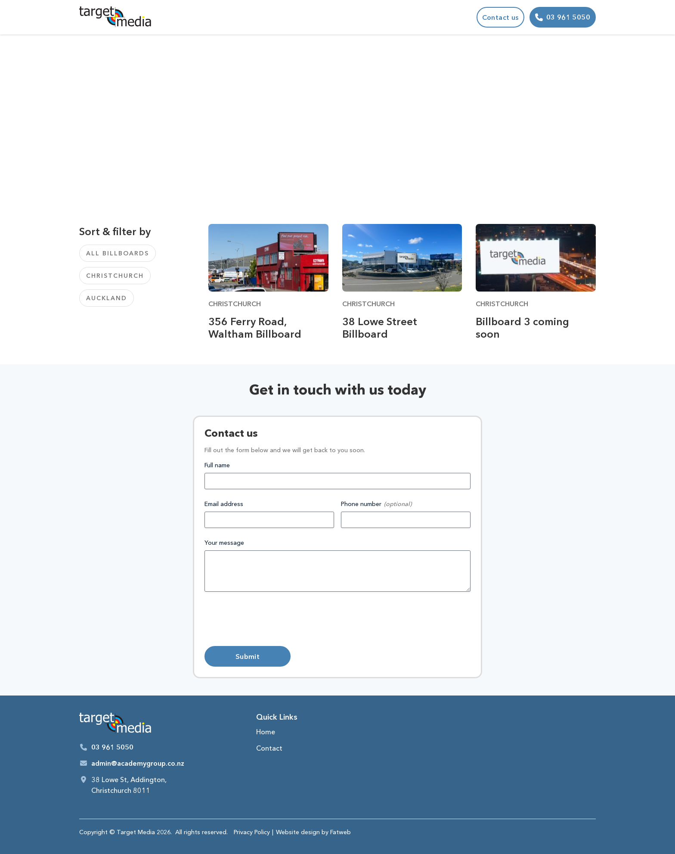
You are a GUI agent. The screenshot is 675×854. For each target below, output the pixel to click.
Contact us (500, 17)
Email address (223, 504)
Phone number (361, 504)
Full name (217, 465)
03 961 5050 (112, 747)
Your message (224, 543)
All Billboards (117, 253)
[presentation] (269, 619)
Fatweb (340, 832)
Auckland (106, 298)
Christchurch (115, 275)
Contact (269, 748)
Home (265, 731)
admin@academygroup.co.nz (137, 763)
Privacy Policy (252, 832)
